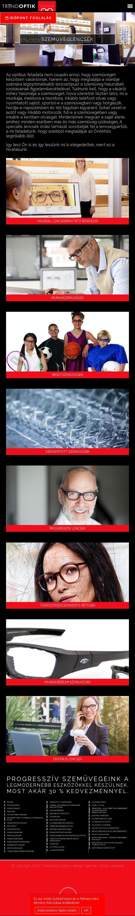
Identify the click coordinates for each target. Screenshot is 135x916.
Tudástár (54, 844)
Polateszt (12, 826)
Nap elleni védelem (58, 820)
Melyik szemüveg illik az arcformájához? (109, 831)
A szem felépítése (57, 850)
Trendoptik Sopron (56, 866)
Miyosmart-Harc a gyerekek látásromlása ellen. (25, 819)
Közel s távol (98, 805)
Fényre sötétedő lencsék (60, 833)
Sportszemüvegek (67, 375)
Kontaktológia (56, 807)
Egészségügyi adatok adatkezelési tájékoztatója (107, 844)
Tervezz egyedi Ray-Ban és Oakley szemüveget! (64, 840)
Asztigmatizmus (99, 802)
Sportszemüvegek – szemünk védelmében (109, 838)
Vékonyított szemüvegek (67, 451)
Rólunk (10, 802)
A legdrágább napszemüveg (61, 823)
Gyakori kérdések (57, 811)
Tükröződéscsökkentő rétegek (67, 605)
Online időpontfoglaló (17, 823)
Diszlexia (11, 812)
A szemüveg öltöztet (101, 822)
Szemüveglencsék (14, 833)
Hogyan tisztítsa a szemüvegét (105, 828)
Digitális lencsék (67, 759)
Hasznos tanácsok (100, 816)
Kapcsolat (96, 840)
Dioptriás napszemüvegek (60, 829)
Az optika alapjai (57, 847)
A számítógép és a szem (102, 819)
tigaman (91, 866)
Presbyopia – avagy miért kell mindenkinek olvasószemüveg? (109, 810)
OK (86, 910)
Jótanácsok (55, 817)
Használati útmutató (59, 814)
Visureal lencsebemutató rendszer (67, 221)
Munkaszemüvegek (67, 298)
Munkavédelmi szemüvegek (67, 682)
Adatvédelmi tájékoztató (57, 910)
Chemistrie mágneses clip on (61, 826)
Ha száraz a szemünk (101, 825)
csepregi (117, 866)
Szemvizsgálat (13, 809)
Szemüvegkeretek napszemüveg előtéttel (68, 836)
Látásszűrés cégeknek (17, 815)
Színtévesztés (13, 829)
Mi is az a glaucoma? (100, 835)
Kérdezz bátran (99, 813)
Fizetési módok (13, 805)
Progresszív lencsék (68, 528)
